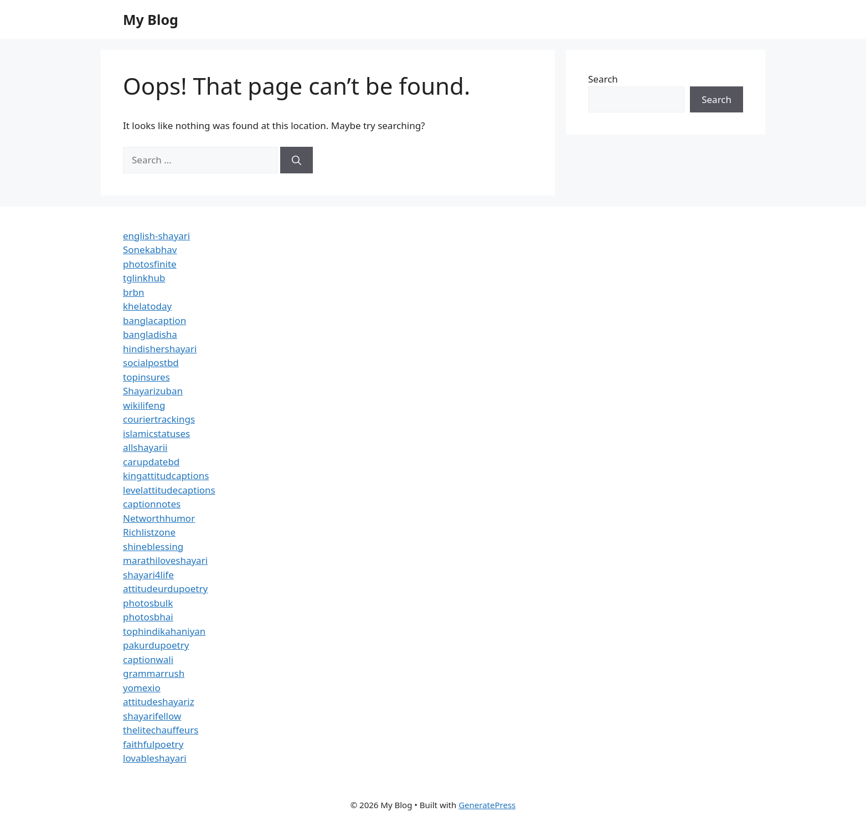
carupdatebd (151, 461)
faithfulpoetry (153, 744)
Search (603, 79)
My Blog (150, 19)
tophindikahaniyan (164, 631)
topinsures (146, 377)
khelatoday (147, 306)
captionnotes (152, 503)
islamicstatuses (156, 433)
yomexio (142, 687)
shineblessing (153, 546)
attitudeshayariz (158, 701)
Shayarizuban (153, 390)
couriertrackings (159, 419)
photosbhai (148, 616)
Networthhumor (159, 518)
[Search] (296, 160)
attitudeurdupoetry (165, 588)
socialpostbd (151, 362)
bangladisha (150, 334)
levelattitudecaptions (169, 490)
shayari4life (148, 574)
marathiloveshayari (165, 560)
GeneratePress (487, 804)
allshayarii (145, 447)
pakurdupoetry (156, 645)
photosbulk (148, 603)
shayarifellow (152, 716)
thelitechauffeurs (160, 729)
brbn (133, 292)
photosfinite (150, 264)
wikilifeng (144, 405)
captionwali (148, 659)
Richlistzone (149, 532)
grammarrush (153, 673)
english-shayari (156, 235)
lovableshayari (155, 758)
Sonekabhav (150, 249)
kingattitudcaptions (166, 475)
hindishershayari (160, 348)
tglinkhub (144, 277)
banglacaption (154, 320)
